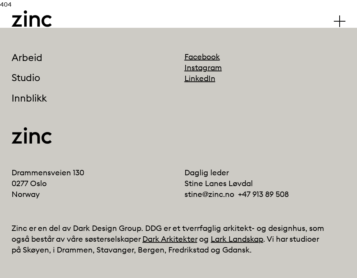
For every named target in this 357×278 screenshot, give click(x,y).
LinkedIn (199, 78)
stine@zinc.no (209, 194)
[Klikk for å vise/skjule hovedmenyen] (339, 21)
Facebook (202, 56)
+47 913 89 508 (263, 194)
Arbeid (27, 57)
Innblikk (29, 98)
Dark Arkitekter (169, 239)
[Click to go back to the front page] (32, 18)
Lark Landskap (237, 239)
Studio (26, 78)
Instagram (203, 67)
